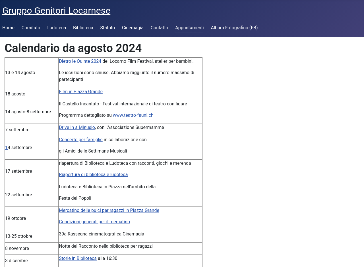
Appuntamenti (189, 27)
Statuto (107, 27)
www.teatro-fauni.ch (133, 115)
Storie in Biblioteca (78, 258)
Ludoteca (56, 27)
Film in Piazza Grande (81, 91)
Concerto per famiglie (81, 139)
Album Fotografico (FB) (234, 27)
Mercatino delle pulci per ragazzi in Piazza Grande (109, 210)
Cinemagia (133, 27)
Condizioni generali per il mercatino (94, 221)
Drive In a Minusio (77, 127)
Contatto (159, 27)
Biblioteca (83, 27)
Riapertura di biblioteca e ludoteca (93, 174)
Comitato (31, 27)
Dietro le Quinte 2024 (80, 61)
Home (8, 27)
